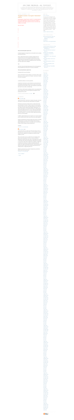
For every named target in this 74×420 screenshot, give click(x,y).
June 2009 (44, 150)
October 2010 (45, 171)
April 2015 (45, 242)
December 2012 (45, 205)
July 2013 (44, 214)
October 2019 (45, 312)
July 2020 (44, 324)
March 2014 (45, 225)
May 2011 (44, 180)
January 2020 (45, 316)
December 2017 (45, 284)
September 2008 (45, 138)
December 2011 (45, 189)
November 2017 (45, 283)
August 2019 (45, 309)
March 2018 (45, 288)
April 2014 (45, 226)
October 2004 (45, 76)
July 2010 (44, 167)
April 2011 (45, 179)
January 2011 (45, 175)
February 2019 (45, 301)
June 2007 (44, 118)
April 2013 (45, 210)
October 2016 (45, 266)
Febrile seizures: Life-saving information (49, 41)
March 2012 (45, 193)
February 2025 (45, 396)
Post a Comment (21, 153)
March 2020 (45, 318)
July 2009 (44, 151)
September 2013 (45, 217)
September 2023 (45, 374)
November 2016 (45, 267)
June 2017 (44, 276)
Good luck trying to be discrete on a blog (49, 46)
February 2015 (45, 239)
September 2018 (45, 295)
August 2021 (45, 341)
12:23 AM (30, 93)
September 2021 (45, 342)
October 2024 (45, 391)
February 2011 (45, 176)
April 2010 (45, 163)
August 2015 (45, 247)
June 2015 (44, 245)
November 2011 (45, 188)
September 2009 (45, 154)
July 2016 (44, 262)
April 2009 (45, 147)
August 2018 (45, 293)
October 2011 (45, 187)
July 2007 (44, 119)
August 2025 (45, 403)
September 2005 (45, 90)
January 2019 (45, 300)
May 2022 (44, 353)
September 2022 (45, 358)
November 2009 (45, 156)
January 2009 (45, 143)
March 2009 (45, 146)
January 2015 (45, 238)
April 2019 (45, 304)
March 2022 (45, 350)
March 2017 (45, 272)
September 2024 (45, 390)
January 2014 (45, 222)
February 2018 (45, 287)
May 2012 (44, 196)
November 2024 (45, 392)
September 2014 (45, 233)
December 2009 (45, 158)
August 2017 (45, 279)
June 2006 (44, 102)
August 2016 (45, 263)
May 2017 (44, 275)
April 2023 (45, 367)
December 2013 (45, 221)
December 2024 (45, 394)
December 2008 (45, 142)
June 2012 (44, 197)
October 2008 (45, 139)
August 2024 (45, 388)
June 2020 (44, 322)
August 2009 (45, 152)
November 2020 (45, 329)
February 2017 (45, 271)
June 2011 (44, 181)
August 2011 (45, 184)
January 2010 (45, 159)
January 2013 (45, 206)
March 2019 (45, 303)
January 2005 (45, 80)
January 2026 (45, 408)
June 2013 (44, 213)
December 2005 (45, 94)
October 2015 (45, 250)
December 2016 (45, 268)
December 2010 (45, 173)
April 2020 (45, 320)
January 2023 (45, 363)
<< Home (19, 155)
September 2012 (45, 201)
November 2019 (45, 313)
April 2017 (45, 274)
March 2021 (45, 334)
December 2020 (45, 330)
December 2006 (45, 110)
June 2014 (44, 229)
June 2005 (44, 86)
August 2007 (45, 121)
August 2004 (45, 73)
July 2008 (44, 135)
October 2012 (45, 202)
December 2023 (45, 378)
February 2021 (45, 333)
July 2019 (44, 308)
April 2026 (45, 409)
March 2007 (45, 114)
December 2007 (45, 126)
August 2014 (45, 231)
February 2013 (45, 208)
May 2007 (44, 117)
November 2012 (45, 204)
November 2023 (45, 376)
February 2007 (45, 113)
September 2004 (45, 75)
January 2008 (45, 127)
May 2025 (44, 400)
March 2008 (45, 130)
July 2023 (44, 371)
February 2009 (45, 144)
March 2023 (45, 366)
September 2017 (45, 280)
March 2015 (45, 241)
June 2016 (44, 260)
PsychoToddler (21, 98)
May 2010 (44, 164)
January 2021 (45, 332)
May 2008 (44, 133)
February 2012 (45, 192)
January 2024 (45, 379)
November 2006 (45, 109)
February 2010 (45, 160)
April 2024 (45, 383)
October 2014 (45, 234)
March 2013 (45, 209)
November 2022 (45, 361)
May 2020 (44, 321)
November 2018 (45, 297)
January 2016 (45, 254)
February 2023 (45, 365)
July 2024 (44, 387)
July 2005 (44, 88)
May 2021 (44, 337)
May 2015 (44, 243)
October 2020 (45, 328)
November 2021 (45, 345)
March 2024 (45, 382)
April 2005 (45, 84)
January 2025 (45, 395)
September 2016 (45, 264)
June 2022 (44, 354)
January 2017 (45, 270)
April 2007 (45, 115)
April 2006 (45, 100)
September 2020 (45, 326)
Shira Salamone (21, 129)
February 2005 (45, 81)
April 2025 (45, 399)
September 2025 (45, 404)
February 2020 (45, 317)
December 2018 (45, 299)
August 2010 (45, 168)
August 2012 (45, 200)
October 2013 (45, 218)
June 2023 (44, 370)
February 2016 (45, 255)
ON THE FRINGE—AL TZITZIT (37, 5)
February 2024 (45, 380)
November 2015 (45, 251)
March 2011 (45, 177)
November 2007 (45, 125)
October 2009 (45, 155)
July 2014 (44, 230)
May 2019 (44, 305)
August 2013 (45, 216)
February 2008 (45, 129)
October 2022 (45, 359)
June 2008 (44, 134)
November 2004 (45, 77)
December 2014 (45, 237)
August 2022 (45, 357)
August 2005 (45, 89)
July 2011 (44, 183)
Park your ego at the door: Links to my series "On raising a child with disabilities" (49, 37)
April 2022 (45, 351)
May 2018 (44, 291)
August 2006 (45, 105)
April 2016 (45, 258)
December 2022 (45, 362)
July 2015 (44, 246)
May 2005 (44, 85)
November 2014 (45, 235)
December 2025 (45, 407)
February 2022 (45, 349)
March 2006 (45, 98)
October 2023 (45, 375)
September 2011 (45, 185)
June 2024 (44, 386)
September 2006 (45, 106)
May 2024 (44, 384)
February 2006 (45, 97)
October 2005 (45, 92)
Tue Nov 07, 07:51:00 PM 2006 (23, 151)
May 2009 (44, 148)
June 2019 (44, 307)
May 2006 (44, 101)
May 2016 (44, 259)
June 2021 (44, 338)
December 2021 (45, 346)
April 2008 (45, 131)
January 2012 (45, 191)
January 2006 (45, 96)
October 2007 (45, 123)
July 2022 (44, 355)
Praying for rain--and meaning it (48, 52)
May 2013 (44, 212)
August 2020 (45, 325)
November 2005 (45, 93)
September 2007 (45, 122)
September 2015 (45, 249)
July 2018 (44, 292)
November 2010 (45, 172)
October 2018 (45, 296)
